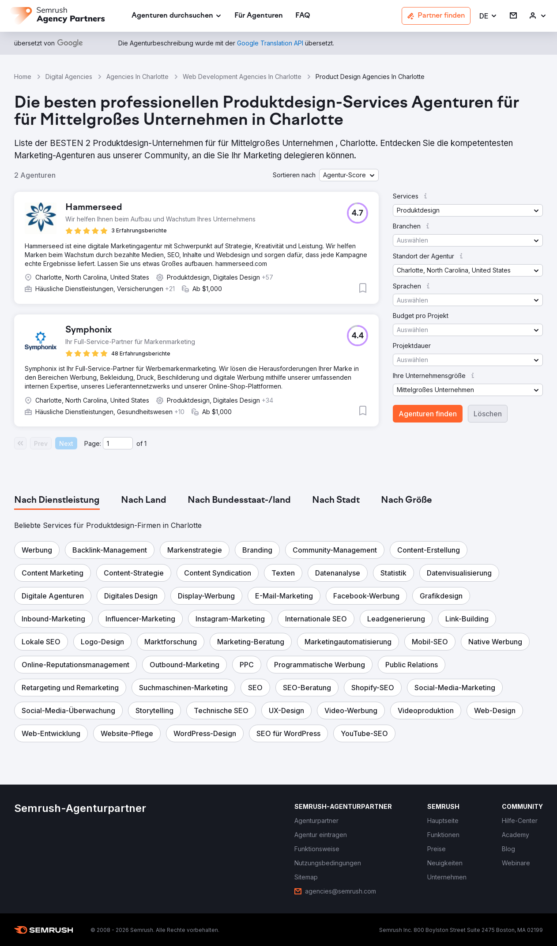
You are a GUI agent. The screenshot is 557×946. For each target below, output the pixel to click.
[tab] (57, 500)
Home (22, 76)
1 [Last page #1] (145, 443)
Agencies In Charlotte (137, 76)
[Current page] (117, 443)
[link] (258, 16)
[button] (488, 16)
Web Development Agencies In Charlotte (242, 76)
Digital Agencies (68, 76)
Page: (92, 443)
